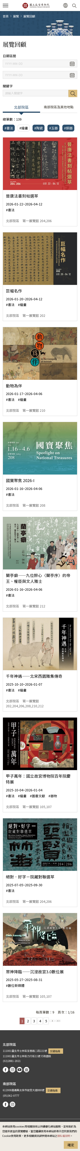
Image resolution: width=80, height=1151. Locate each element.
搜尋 (72, 93)
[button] (65, 5)
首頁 (6, 16)
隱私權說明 (63, 1136)
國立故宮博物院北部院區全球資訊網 (36, 5)
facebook (5, 1069)
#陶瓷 (38, 128)
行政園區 (46, 1056)
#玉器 (53, 128)
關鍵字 (8, 86)
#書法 (8, 128)
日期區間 (9, 56)
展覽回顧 (29, 16)
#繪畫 (23, 128)
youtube (19, 1069)
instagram (12, 1069)
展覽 (16, 16)
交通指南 (55, 1051)
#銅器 (68, 128)
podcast (26, 1069)
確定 (70, 1144)
